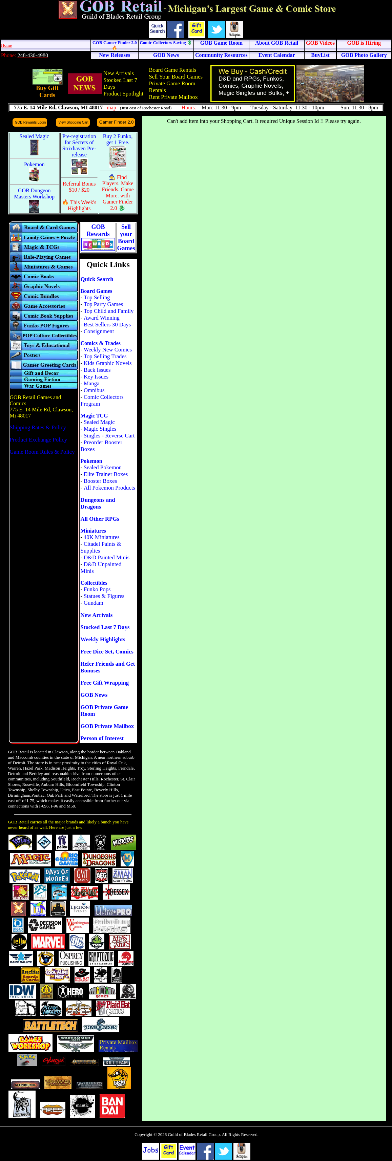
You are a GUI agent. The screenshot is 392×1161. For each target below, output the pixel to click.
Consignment (99, 331)
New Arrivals (118, 73)
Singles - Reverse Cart (109, 435)
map (111, 107)
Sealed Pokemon (103, 467)
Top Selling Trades (105, 356)
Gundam (93, 603)
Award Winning (102, 318)
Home (6, 45)
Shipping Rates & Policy (38, 427)
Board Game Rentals (172, 70)
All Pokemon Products (109, 488)
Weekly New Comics (108, 349)
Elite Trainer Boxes (106, 474)
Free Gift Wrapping (105, 683)
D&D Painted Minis (106, 557)
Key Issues (96, 376)
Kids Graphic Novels (108, 363)
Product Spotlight (123, 93)
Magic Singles (100, 429)
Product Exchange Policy (38, 439)
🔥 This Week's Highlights (79, 205)
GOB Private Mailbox (107, 726)
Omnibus (94, 390)
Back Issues (97, 370)
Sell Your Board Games (176, 76)
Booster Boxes (100, 481)
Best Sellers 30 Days (107, 324)
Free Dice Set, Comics (107, 651)
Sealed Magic (99, 422)
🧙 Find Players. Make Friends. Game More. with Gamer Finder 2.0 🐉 (118, 192)
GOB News (94, 695)
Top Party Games (103, 304)
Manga (92, 383)
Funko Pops (97, 589)
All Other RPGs (100, 519)
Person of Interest (102, 738)
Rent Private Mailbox (173, 97)
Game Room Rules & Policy (42, 452)
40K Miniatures (102, 537)
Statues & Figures (104, 596)
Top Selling (97, 297)
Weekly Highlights (103, 639)
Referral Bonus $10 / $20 (79, 187)
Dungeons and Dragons (98, 503)
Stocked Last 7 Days (105, 627)
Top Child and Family (109, 311)
